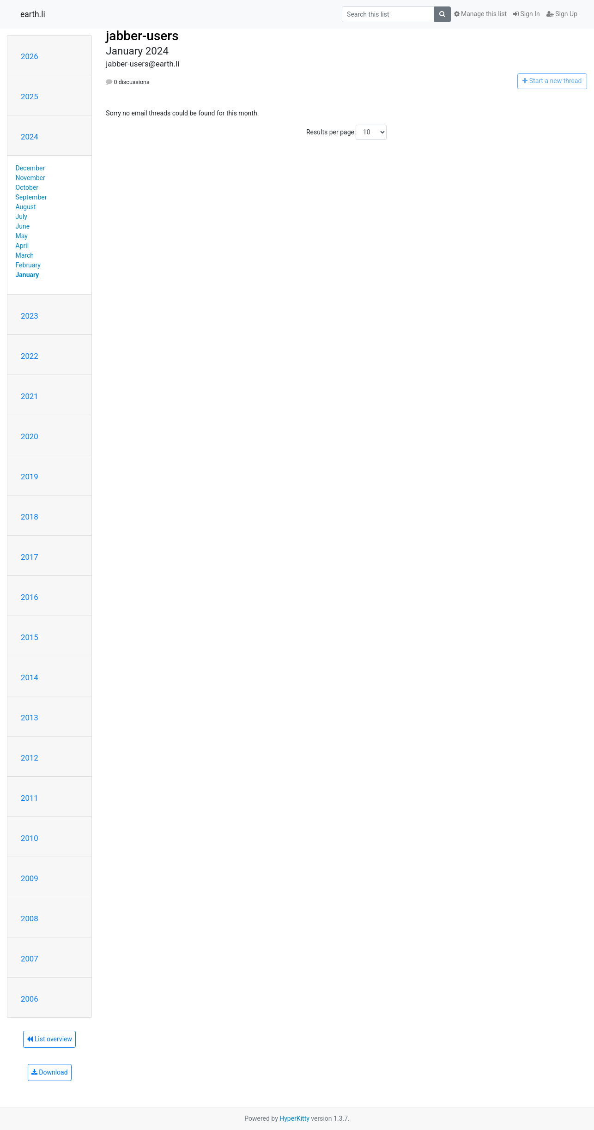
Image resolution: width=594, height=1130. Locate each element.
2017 (29, 557)
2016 (29, 597)
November (30, 177)
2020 (29, 436)
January (27, 274)
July (21, 216)
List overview (49, 1039)
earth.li (32, 14)
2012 (29, 757)
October (27, 187)
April (22, 245)
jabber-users (142, 35)
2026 (29, 56)
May (22, 236)
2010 (29, 838)
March (25, 255)
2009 (29, 878)
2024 (29, 136)
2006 (29, 998)
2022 (29, 356)
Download (49, 1072)
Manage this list (480, 14)
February (28, 265)
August (26, 207)
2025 (29, 96)
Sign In (526, 14)
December (30, 168)
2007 (29, 958)
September (31, 197)
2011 (29, 798)
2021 (29, 396)
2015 (29, 637)
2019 (29, 476)
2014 (29, 677)
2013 (29, 717)
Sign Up (561, 14)
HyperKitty (294, 1118)
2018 (29, 516)
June (23, 226)
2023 (29, 315)
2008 (29, 918)
